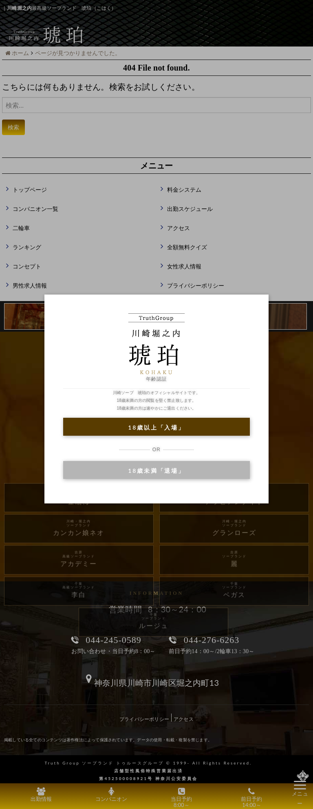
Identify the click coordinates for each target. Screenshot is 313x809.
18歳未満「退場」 (156, 470)
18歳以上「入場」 (156, 427)
